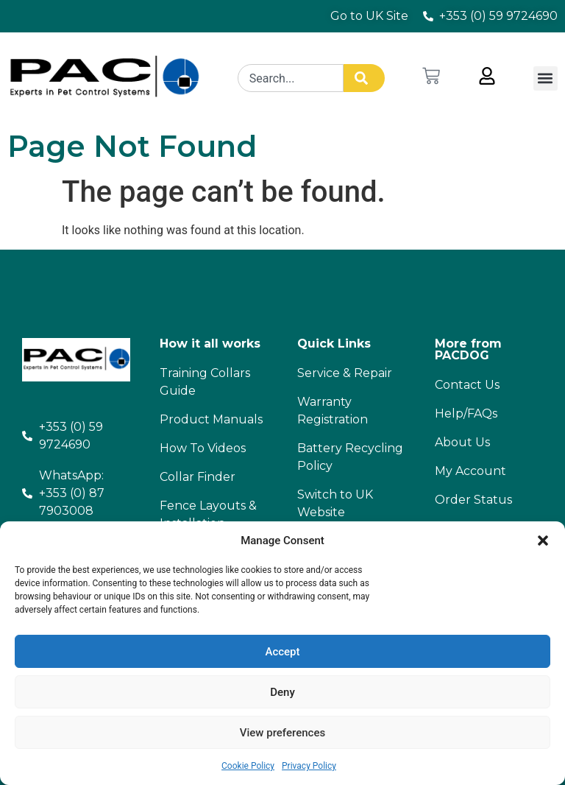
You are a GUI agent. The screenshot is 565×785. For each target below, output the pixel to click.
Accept (282, 651)
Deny (282, 692)
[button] (543, 540)
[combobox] (291, 78)
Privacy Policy (309, 766)
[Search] (364, 78)
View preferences (282, 732)
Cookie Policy (247, 766)
